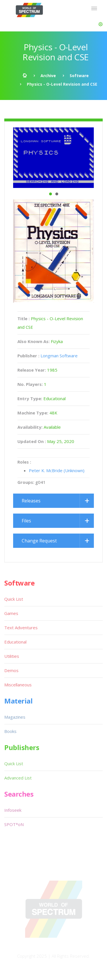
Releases (31, 501)
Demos (11, 670)
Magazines (14, 717)
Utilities (11, 656)
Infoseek (12, 810)
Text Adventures (21, 627)
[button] (100, 24)
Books (10, 731)
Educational (15, 642)
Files (26, 521)
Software (79, 75)
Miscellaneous (18, 685)
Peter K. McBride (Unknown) (56, 470)
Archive (48, 75)
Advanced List (18, 778)
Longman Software (59, 355)
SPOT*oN (14, 824)
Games (11, 613)
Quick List (13, 599)
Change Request (39, 541)
